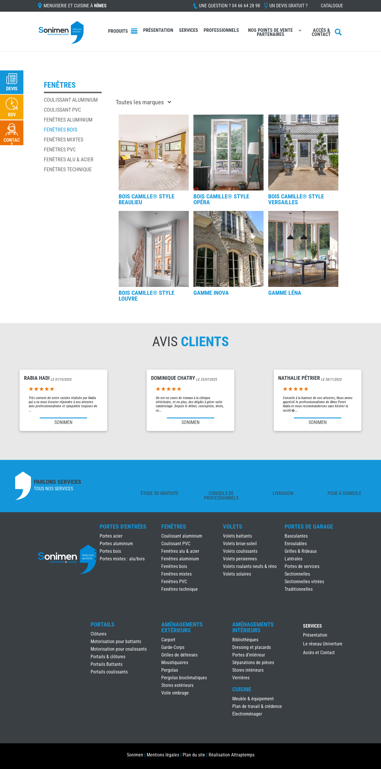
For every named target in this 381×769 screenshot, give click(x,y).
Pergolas (169, 670)
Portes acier (111, 536)
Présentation (158, 30)
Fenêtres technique (68, 169)
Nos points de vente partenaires (270, 32)
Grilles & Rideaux (301, 551)
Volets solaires (237, 574)
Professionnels (221, 30)
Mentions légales (163, 755)
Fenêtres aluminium (68, 120)
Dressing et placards (251, 647)
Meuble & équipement (253, 699)
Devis (12, 88)
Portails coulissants (109, 672)
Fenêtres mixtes (63, 139)
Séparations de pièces (253, 662)
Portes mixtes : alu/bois (122, 559)
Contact (12, 142)
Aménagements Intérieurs (253, 627)
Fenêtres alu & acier (68, 159)
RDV (12, 114)
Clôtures (98, 634)
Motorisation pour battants (116, 641)
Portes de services (302, 566)
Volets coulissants (240, 551)
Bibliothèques (245, 639)
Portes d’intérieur (248, 655)
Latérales (293, 559)
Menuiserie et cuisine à (75, 6)
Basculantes (296, 536)
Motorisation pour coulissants (119, 649)
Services (188, 30)
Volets (232, 526)
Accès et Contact (319, 653)
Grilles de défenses (179, 655)
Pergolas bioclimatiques (184, 677)
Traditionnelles (299, 589)
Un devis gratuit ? (288, 6)
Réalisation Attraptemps (231, 755)
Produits (118, 31)
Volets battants (237, 536)
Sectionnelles (297, 574)
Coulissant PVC (62, 110)
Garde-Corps (172, 647)
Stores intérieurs (248, 670)
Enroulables (296, 543)
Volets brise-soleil (240, 543)
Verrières (241, 677)
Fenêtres (173, 526)
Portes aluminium (116, 543)
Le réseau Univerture (322, 644)
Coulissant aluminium (71, 100)
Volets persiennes (240, 559)
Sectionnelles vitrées (304, 581)
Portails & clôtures (108, 656)
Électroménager (247, 714)
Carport (168, 639)
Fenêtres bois (60, 130)
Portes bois (110, 551)
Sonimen (135, 755)
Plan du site (194, 755)
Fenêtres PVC (60, 149)
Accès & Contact (321, 32)
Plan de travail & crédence (257, 706)
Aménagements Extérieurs (182, 627)
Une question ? (229, 6)
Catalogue (332, 6)
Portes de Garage (309, 526)
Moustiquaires (174, 662)
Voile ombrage (175, 693)
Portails (103, 624)
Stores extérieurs (177, 685)
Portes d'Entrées (123, 526)
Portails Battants (106, 664)
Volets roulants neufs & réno (250, 566)
